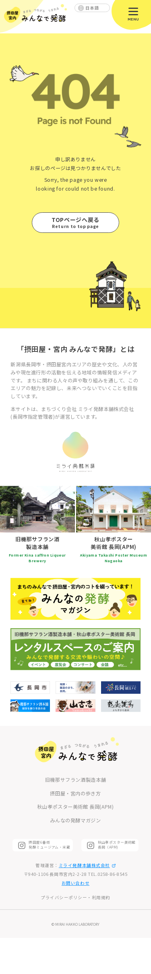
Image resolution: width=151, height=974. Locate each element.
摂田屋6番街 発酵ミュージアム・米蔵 (49, 845)
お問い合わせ (75, 883)
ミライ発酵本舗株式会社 (87, 865)
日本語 (92, 8)
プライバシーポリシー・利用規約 (75, 897)
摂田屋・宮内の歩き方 (75, 793)
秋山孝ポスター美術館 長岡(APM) (75, 807)
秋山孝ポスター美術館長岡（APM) (117, 845)
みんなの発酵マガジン (75, 820)
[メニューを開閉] (133, 13)
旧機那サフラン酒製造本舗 (75, 779)
